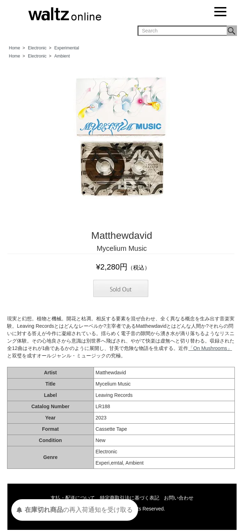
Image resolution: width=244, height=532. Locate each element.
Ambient (62, 56)
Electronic (37, 48)
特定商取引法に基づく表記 (129, 498)
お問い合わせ (179, 498)
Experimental (66, 48)
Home (14, 48)
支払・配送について (72, 498)
